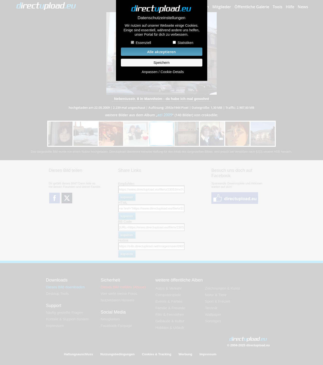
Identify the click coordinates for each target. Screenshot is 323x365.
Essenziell (143, 43)
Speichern (161, 63)
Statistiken (185, 43)
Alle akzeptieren (161, 52)
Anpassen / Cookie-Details (163, 72)
